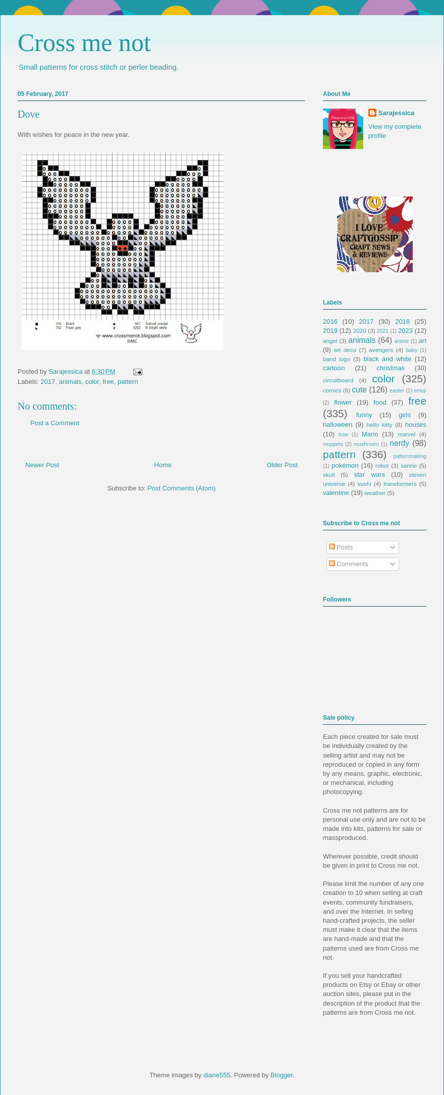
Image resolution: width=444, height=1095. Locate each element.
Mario (370, 434)
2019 (330, 330)
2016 (330, 321)
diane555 (217, 1075)
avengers (381, 349)
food (379, 402)
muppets (333, 444)
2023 (405, 330)
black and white (387, 359)
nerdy (399, 443)
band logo (336, 359)
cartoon (334, 368)
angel (330, 340)
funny (364, 415)
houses (415, 424)
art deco (345, 349)
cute (359, 389)
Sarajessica (66, 371)
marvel (406, 434)
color (92, 381)
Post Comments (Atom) (181, 488)
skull (329, 474)
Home (163, 465)
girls (405, 415)
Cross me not (84, 42)
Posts (341, 547)
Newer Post (42, 465)
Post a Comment (54, 423)
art (422, 340)
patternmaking (409, 456)
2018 (402, 321)
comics (332, 390)
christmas (390, 368)
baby (412, 350)
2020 (359, 330)
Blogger (281, 1075)
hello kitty (379, 424)
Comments (348, 564)
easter (397, 390)
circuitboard (338, 380)
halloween (338, 424)
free (108, 381)
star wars (369, 474)
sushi (364, 483)
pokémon (344, 465)
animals (70, 381)
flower (343, 402)
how (343, 434)
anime (402, 341)
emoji (420, 390)
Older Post (282, 465)
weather (374, 492)
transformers (400, 483)
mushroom (366, 444)
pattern (128, 381)
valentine (336, 492)
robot (382, 465)
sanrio (409, 465)
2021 (382, 331)
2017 (48, 381)
